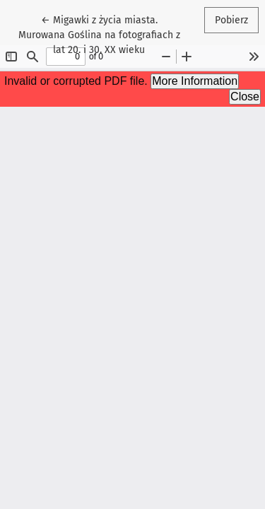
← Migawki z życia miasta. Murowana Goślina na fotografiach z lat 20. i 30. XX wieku (100, 34)
